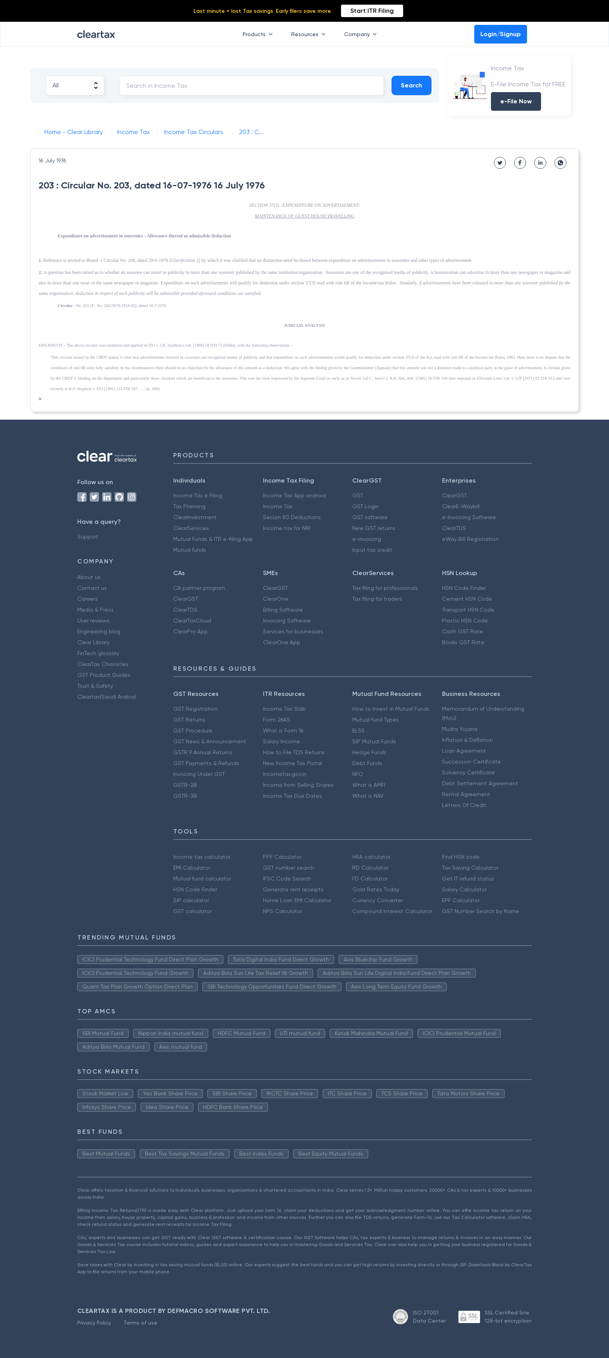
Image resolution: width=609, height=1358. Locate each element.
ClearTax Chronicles (103, 664)
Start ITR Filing (372, 10)
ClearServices (191, 528)
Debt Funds (367, 763)
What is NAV (368, 796)
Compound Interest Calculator (392, 911)
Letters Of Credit (464, 805)
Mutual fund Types (375, 719)
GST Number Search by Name (480, 911)
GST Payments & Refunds (206, 763)
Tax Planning (189, 506)
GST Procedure (192, 730)
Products (259, 34)
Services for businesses (293, 631)
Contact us (92, 588)
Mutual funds (189, 550)
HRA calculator (371, 857)
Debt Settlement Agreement (480, 783)
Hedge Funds (369, 752)
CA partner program (199, 588)
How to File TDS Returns (294, 752)
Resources (310, 34)
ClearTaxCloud (192, 620)
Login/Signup (500, 34)
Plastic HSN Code (465, 620)
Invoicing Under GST (199, 774)
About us (89, 577)
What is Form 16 (283, 730)
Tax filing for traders (377, 599)
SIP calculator (191, 900)
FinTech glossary (98, 653)
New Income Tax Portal (292, 763)
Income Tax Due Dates (292, 796)
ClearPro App (190, 631)
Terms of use (140, 1323)
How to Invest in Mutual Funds (391, 709)
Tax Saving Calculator (470, 868)
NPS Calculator (282, 911)
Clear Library (93, 642)
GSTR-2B (185, 785)
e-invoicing (366, 539)
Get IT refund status (468, 878)
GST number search (288, 868)
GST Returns (189, 719)
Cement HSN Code (467, 599)
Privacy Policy (94, 1323)
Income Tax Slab (284, 709)
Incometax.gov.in (284, 774)
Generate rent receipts (293, 889)
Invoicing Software (287, 620)
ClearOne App (281, 642)
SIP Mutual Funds (374, 741)
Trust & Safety (95, 686)
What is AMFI (368, 785)
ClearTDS (454, 528)
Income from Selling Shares (298, 785)
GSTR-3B (185, 796)
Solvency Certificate (468, 772)
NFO (357, 774)
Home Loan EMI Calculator (297, 900)
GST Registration (195, 709)
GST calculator (192, 911)
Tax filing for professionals (385, 588)
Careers (87, 599)
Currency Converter (377, 900)
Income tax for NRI (286, 528)
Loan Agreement (464, 751)
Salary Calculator (464, 889)
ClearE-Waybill (461, 506)
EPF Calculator (461, 900)
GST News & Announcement (209, 741)
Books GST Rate (463, 642)
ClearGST (454, 495)
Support (87, 536)
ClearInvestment (195, 517)
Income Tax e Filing (197, 495)
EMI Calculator (191, 868)
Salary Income (281, 741)
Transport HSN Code (468, 610)
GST (357, 495)
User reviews (93, 620)
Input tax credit (372, 550)
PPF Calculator (282, 857)
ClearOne (275, 599)
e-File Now (516, 101)
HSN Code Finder (464, 588)
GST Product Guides (103, 675)
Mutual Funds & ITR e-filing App (213, 539)
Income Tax (277, 506)
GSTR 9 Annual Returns (202, 752)
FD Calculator (370, 878)
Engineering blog (98, 631)
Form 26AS (276, 719)
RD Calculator (370, 868)
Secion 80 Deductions (292, 517)
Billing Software (283, 610)
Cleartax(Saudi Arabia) (106, 697)
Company (362, 34)
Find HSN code (461, 857)
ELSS (358, 730)
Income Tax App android (294, 495)
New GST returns (373, 528)
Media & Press (95, 610)
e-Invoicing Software (469, 517)
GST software (370, 517)
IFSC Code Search (287, 878)
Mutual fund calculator (202, 878)
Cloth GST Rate (462, 631)
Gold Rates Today (375, 889)
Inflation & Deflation (467, 740)
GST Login (365, 506)
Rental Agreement (466, 794)
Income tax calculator (201, 857)
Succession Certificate (471, 761)
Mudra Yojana (459, 729)
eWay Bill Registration (470, 539)
